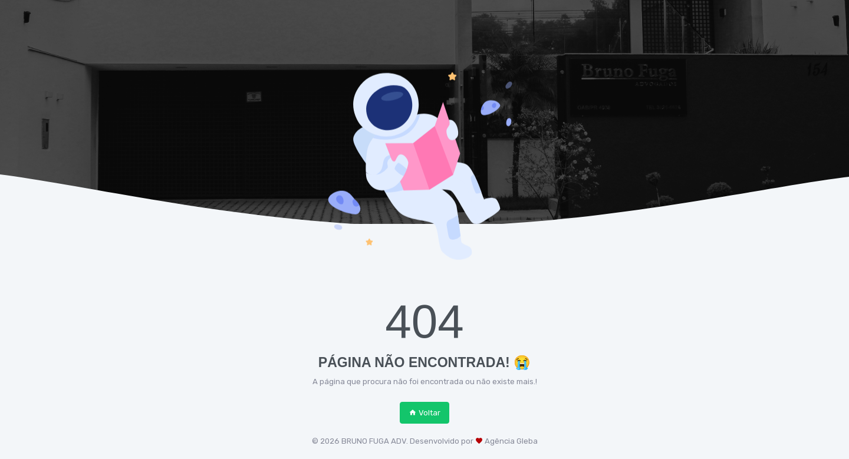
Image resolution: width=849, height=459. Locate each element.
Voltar (424, 412)
